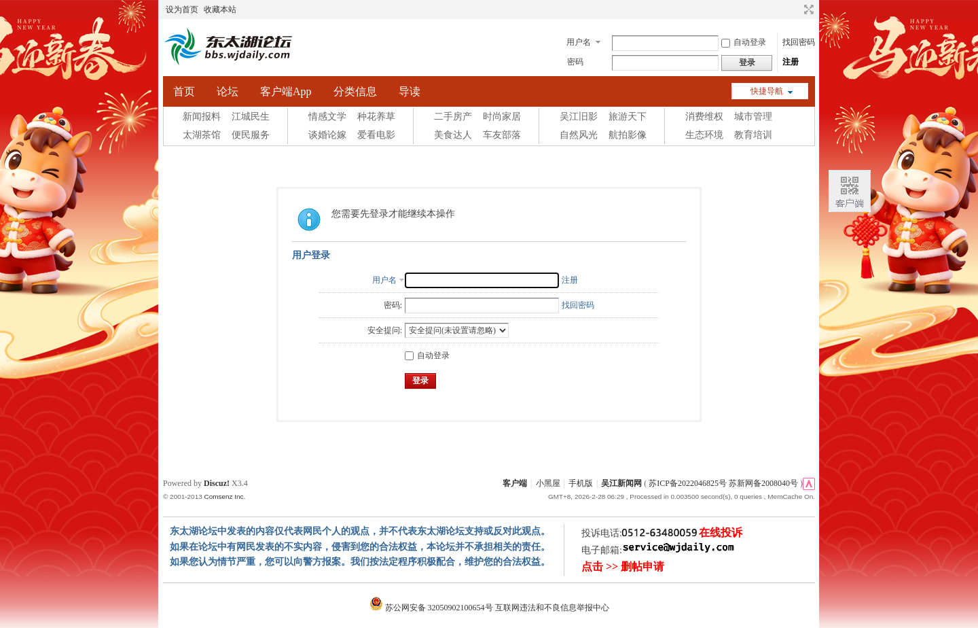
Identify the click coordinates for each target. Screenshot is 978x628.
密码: (393, 305)
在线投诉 (720, 532)
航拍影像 (628, 135)
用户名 (578, 42)
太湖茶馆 (202, 135)
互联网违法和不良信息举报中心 (552, 607)
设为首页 (182, 9)
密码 (575, 62)
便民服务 (251, 135)
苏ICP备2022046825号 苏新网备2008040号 (723, 483)
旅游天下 (628, 116)
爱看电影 (376, 135)
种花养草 (376, 116)
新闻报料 (202, 116)
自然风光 (579, 135)
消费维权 (704, 116)
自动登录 (743, 42)
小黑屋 (548, 483)
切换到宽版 (807, 9)
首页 (184, 91)
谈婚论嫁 (327, 135)
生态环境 (704, 135)
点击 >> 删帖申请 (622, 566)
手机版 (580, 483)
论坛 (227, 91)
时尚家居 (502, 116)
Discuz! (217, 483)
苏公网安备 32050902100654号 (432, 607)
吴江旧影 (579, 116)
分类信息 (355, 91)
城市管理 (753, 116)
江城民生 (251, 116)
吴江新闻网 (621, 483)
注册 (790, 62)
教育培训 (753, 135)
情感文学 (327, 116)
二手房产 (453, 116)
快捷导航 (766, 91)
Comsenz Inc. (224, 496)
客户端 (515, 483)
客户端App (286, 91)
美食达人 (453, 135)
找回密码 (798, 42)
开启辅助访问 (796, 9)
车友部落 (502, 135)
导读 (409, 91)
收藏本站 (220, 9)
